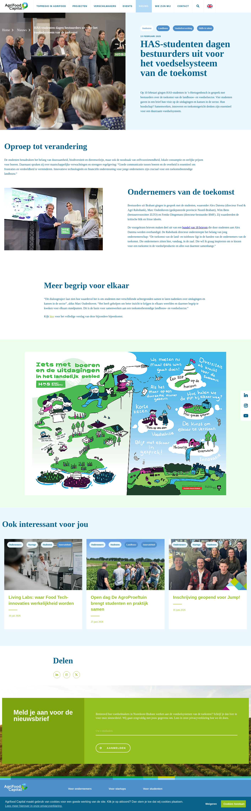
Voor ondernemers (80, 788)
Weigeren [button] (211, 803)
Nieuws (144, 6)
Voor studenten (152, 788)
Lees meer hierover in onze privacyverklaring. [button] (33, 805)
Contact (183, 6)
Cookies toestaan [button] (234, 803)
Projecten (80, 6)
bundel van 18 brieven (195, 227)
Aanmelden (112, 748)
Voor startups (117, 788)
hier (52, 316)
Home (6, 30)
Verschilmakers (105, 6)
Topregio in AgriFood (51, 6)
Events (127, 6)
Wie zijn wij (163, 6)
